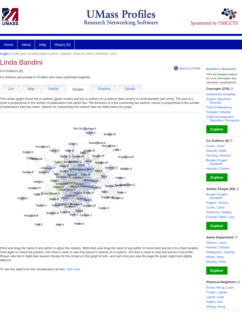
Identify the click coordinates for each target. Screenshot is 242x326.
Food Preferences (219, 107)
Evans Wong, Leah (220, 287)
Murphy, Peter (216, 262)
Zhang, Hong (215, 306)
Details (129, 89)
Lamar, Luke (215, 297)
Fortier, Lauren (217, 292)
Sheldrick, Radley (219, 212)
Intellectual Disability (221, 94)
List (11, 89)
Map (31, 89)
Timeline (104, 89)
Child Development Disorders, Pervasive (223, 118)
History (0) (62, 45)
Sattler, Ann (214, 302)
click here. (73, 269)
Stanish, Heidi (216, 151)
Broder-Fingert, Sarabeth (217, 162)
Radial (53, 89)
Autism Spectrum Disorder (218, 100)
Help (42, 45)
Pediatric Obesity (218, 112)
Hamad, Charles (218, 168)
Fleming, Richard (218, 155)
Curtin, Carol (215, 146)
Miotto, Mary (215, 257)
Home (8, 45)
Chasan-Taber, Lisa (220, 217)
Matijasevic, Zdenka (220, 252)
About (26, 45)
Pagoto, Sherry (217, 203)
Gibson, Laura (216, 242)
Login (4, 53)
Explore (216, 129)
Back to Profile (187, 68)
